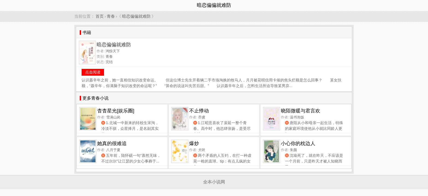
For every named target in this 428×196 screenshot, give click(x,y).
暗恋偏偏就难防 (136, 16)
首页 (100, 16)
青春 (111, 16)
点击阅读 (92, 72)
